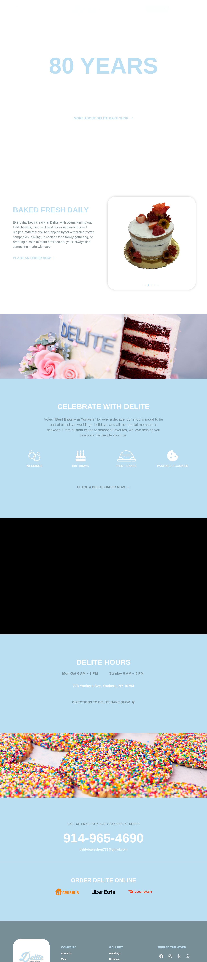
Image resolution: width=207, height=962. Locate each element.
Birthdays (114, 959)
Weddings (115, 953)
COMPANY (68, 947)
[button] (145, 285)
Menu (64, 959)
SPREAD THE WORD (171, 947)
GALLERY (116, 947)
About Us (66, 953)
